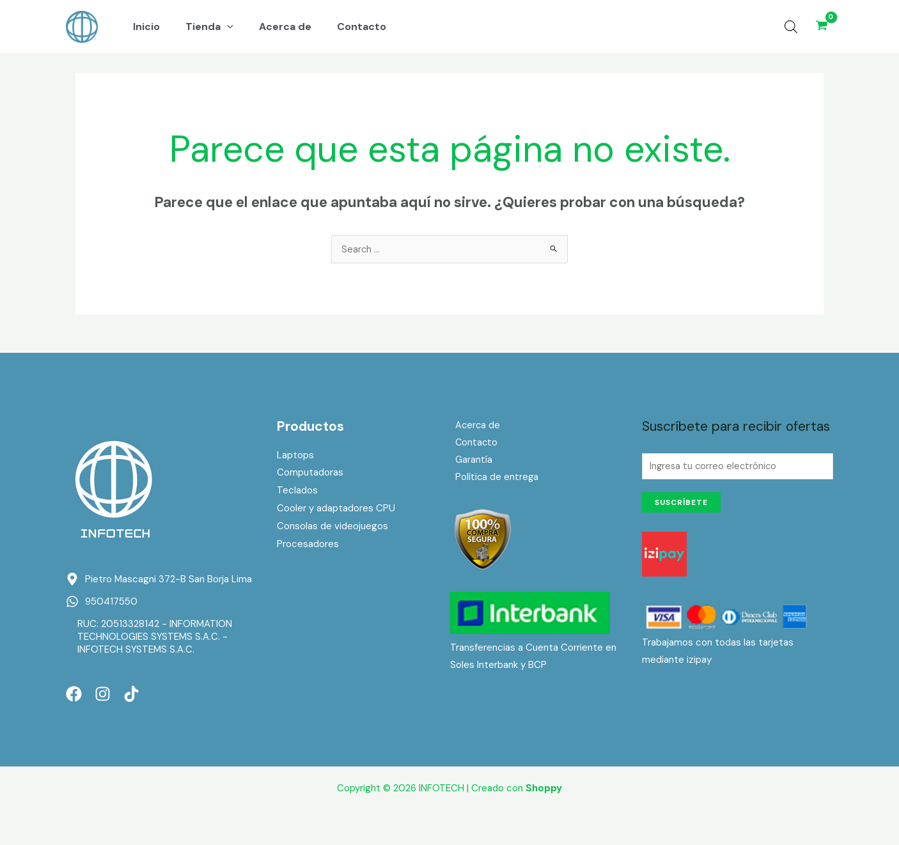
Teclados (297, 491)
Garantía (468, 462)
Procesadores (308, 545)
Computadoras (310, 473)
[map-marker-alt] (159, 580)
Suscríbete (681, 505)
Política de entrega (492, 480)
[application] (219, 26)
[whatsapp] (101, 602)
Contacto (472, 444)
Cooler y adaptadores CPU (336, 509)
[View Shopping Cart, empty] (821, 26)
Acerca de (473, 426)
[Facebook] (74, 695)
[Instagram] (103, 695)
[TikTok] (131, 695)
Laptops (295, 456)
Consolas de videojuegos (332, 527)
